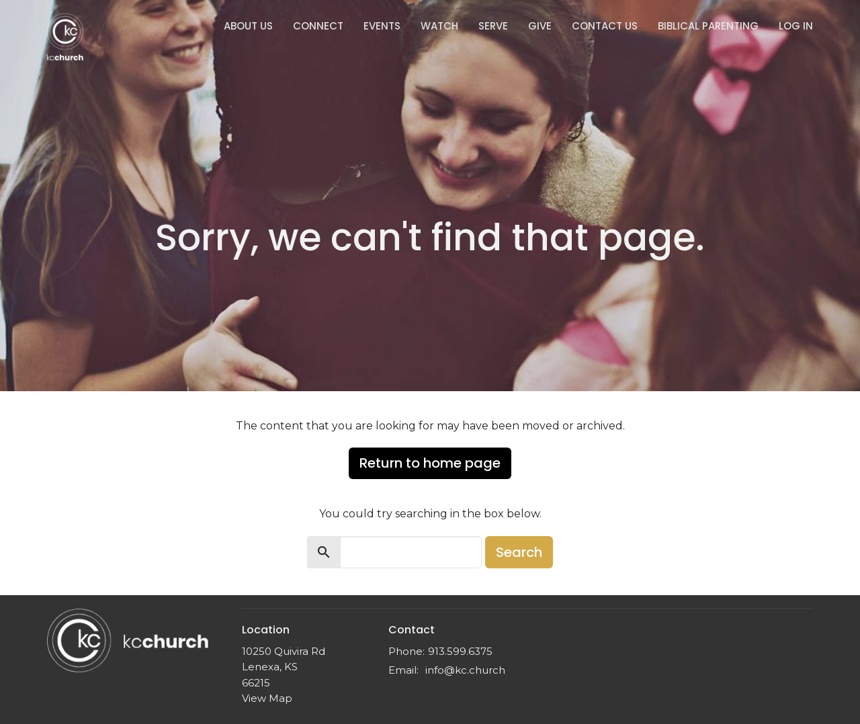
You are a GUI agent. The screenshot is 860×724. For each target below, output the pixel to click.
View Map (267, 698)
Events (381, 26)
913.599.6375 (460, 651)
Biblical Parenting (708, 26)
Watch (439, 26)
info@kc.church (465, 670)
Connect (318, 26)
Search (519, 552)
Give (540, 26)
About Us (248, 26)
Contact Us (605, 26)
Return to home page (430, 463)
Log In (796, 26)
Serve (493, 26)
